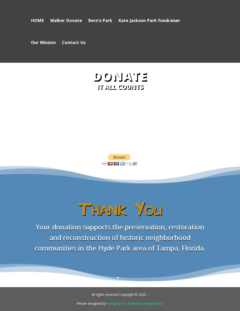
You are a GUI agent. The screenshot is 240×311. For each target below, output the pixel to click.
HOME (37, 21)
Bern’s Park (100, 21)
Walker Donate (66, 21)
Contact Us (74, 43)
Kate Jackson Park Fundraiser (149, 21)
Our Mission (43, 43)
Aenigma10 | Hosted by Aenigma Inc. (135, 303)
